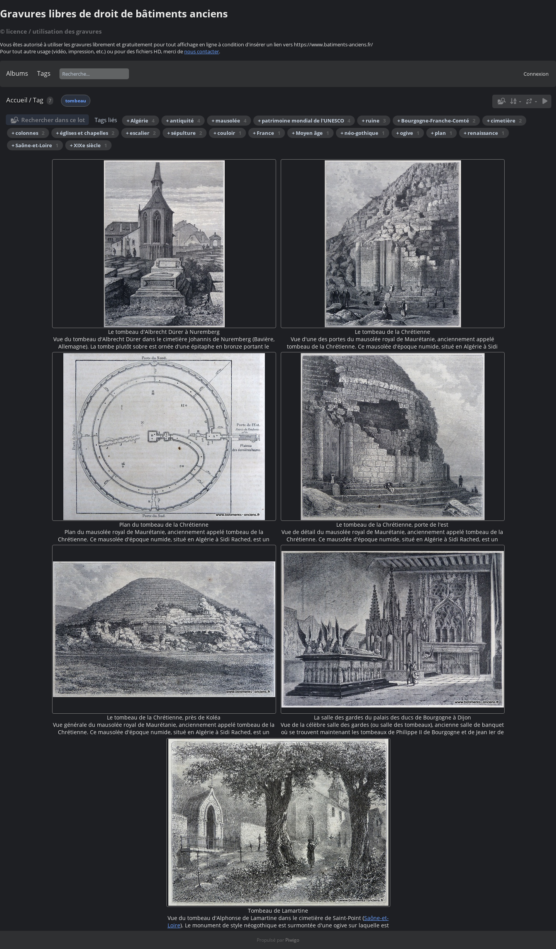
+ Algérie (140, 120)
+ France (266, 132)
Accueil (16, 99)
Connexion (536, 73)
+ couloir (227, 132)
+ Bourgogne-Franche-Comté (436, 120)
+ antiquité (183, 120)
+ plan (441, 132)
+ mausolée (229, 120)
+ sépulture (184, 132)
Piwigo (292, 940)
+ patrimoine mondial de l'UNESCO (304, 120)
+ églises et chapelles (85, 132)
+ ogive (407, 132)
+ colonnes (28, 132)
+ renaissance (484, 132)
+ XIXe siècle (88, 145)
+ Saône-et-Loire (35, 145)
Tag (38, 99)
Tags (44, 73)
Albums (17, 73)
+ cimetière (504, 120)
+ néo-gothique (363, 132)
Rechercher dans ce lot (53, 120)
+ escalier (141, 132)
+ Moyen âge (310, 132)
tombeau (75, 100)
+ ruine (374, 120)
